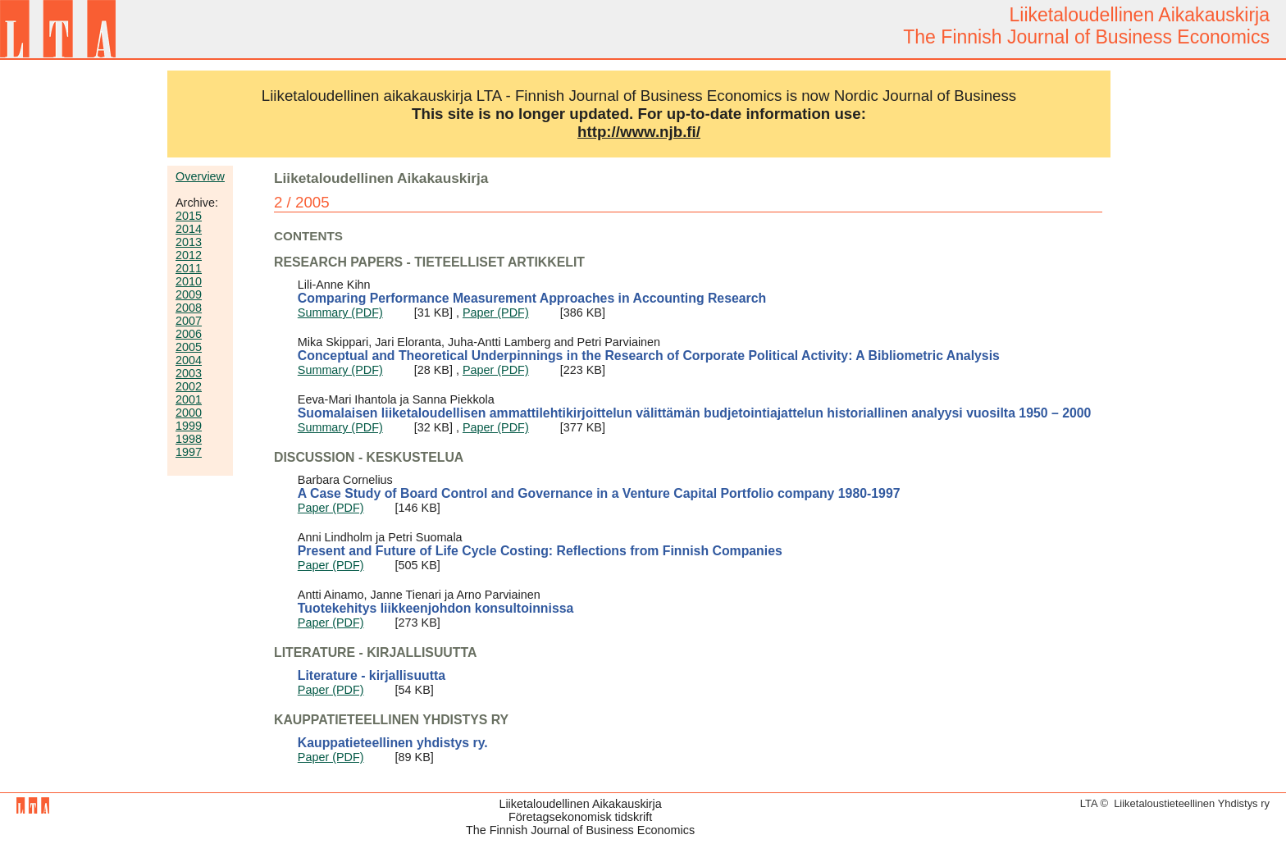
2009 (189, 294)
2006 (189, 333)
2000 (189, 412)
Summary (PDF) (340, 312)
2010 (189, 281)
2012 (189, 255)
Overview (200, 176)
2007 (189, 320)
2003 (189, 373)
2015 (189, 215)
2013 (189, 242)
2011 (189, 268)
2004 (189, 360)
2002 (189, 386)
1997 (189, 451)
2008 (189, 307)
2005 (189, 347)
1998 (189, 438)
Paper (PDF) (496, 312)
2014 (189, 228)
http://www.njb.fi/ (638, 131)
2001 (189, 399)
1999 (189, 425)
